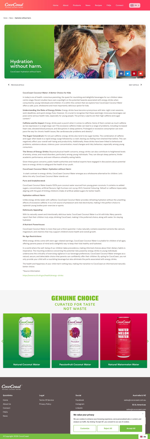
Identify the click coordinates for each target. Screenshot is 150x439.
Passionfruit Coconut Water (75, 364)
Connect (119, 5)
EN (143, 437)
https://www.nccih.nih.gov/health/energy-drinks (43, 275)
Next (147, 340)
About (65, 5)
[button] (121, 73)
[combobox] (143, 436)
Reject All (108, 428)
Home (55, 5)
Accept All (131, 428)
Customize (84, 428)
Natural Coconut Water (26, 364)
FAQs (109, 5)
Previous (2, 340)
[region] (107, 422)
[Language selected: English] (134, 5)
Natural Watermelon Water (123, 364)
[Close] (142, 413)
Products (77, 5)
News (88, 5)
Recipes (98, 5)
